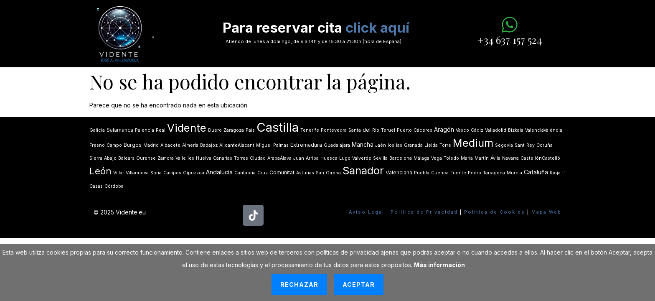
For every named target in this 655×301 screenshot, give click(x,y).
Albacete (170, 145)
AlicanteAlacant (236, 145)
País (250, 130)
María (467, 158)
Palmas (281, 145)
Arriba (312, 158)
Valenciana (399, 172)
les (191, 158)
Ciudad (258, 158)
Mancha (362, 144)
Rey (530, 145)
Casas (96, 186)
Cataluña (536, 172)
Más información (439, 264)
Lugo (344, 158)
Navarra (510, 158)
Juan (298, 158)
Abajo (110, 158)
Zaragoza (233, 130)
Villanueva (137, 173)
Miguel (264, 145)
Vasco (462, 130)
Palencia (144, 130)
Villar (118, 173)
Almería (190, 145)
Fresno (97, 145)
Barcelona (400, 158)
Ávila (495, 158)
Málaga (421, 158)
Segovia (504, 145)
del (367, 130)
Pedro (474, 173)
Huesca (329, 158)
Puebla (421, 173)
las (399, 145)
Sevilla (380, 158)
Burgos (133, 145)
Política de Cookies (494, 212)
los (391, 145)
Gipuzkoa (193, 173)
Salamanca (120, 130)
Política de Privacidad (424, 212)
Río (375, 130)
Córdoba (114, 186)
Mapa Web (546, 212)
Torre (445, 145)
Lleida (431, 145)
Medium (473, 142)
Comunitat (281, 172)
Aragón (444, 129)
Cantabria (245, 173)
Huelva (203, 158)
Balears (126, 158)
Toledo (451, 158)
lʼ (563, 173)
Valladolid (495, 130)
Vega (436, 158)
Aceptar (359, 284)
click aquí (377, 27)
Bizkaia (515, 130)
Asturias (305, 173)
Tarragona (494, 173)
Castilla (277, 127)
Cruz (262, 173)
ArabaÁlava (279, 158)
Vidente (186, 127)
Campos (172, 173)
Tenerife (309, 130)
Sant (520, 145)
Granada (413, 145)
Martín (482, 158)
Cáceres (423, 130)
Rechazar (299, 284)
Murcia (514, 173)
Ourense (146, 158)
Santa (354, 130)
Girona (333, 173)
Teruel (388, 130)
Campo (114, 145)
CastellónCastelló (540, 158)
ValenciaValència (543, 130)
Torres (241, 158)
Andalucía (219, 172)
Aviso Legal (366, 212)
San (320, 173)
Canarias (222, 158)
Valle (180, 158)
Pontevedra (334, 130)
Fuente (458, 173)
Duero (215, 130)
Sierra (95, 158)
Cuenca (440, 173)
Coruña (544, 145)
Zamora (165, 158)
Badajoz (209, 145)
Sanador (363, 170)
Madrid (151, 145)
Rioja (555, 173)
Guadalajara (337, 145)
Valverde (361, 158)
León (100, 171)
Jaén (380, 145)
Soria (156, 173)
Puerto (404, 130)
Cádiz (477, 130)
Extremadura (306, 145)
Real (160, 130)
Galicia (97, 130)
